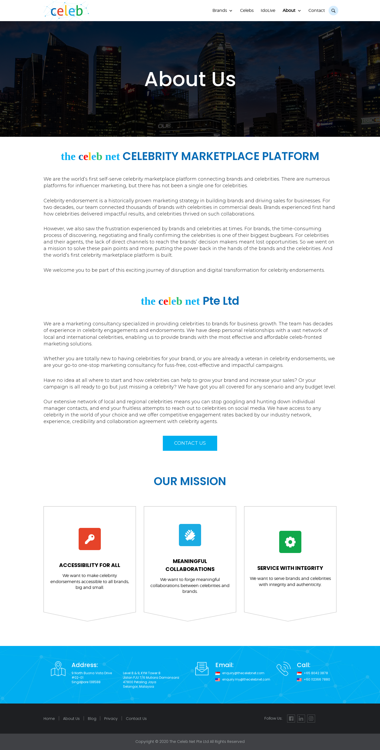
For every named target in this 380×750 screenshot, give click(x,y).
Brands (219, 10)
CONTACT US (190, 443)
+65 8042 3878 (316, 673)
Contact (316, 10)
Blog (92, 718)
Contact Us (137, 718)
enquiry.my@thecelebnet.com (246, 679)
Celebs (246, 10)
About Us (71, 718)
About (289, 10)
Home (49, 718)
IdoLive (268, 10)
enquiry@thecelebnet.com (243, 673)
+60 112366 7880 (317, 679)
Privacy (111, 718)
